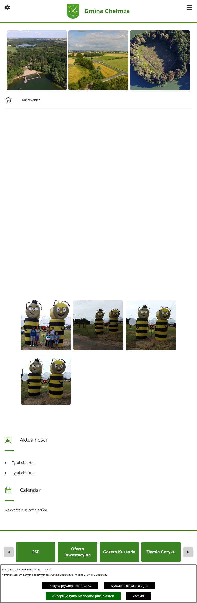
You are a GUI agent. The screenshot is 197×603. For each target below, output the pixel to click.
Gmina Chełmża (107, 11)
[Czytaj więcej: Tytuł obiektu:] (98, 462)
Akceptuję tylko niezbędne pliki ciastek (83, 596)
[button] (7, 7)
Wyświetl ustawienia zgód (129, 586)
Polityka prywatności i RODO (70, 586)
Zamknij (139, 596)
